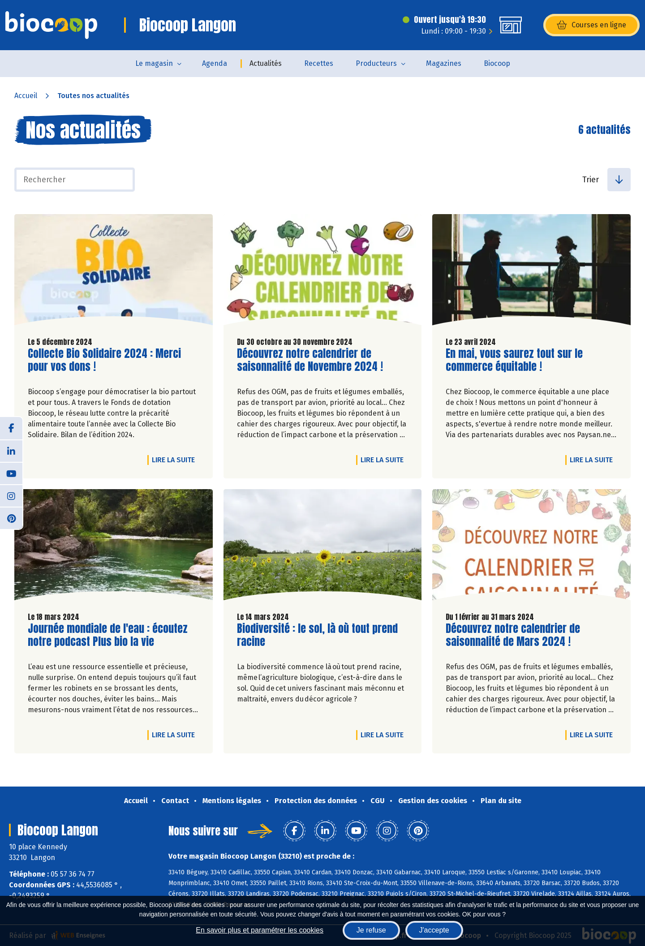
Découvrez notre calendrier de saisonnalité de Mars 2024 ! (513, 635)
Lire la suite (175, 459)
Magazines (443, 63)
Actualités (265, 63)
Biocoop (497, 63)
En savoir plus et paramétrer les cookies (259, 930)
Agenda (214, 63)
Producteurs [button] (376, 63)
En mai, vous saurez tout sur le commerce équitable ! (514, 360)
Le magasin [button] (154, 63)
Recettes (318, 63)
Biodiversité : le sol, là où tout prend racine (317, 635)
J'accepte (434, 930)
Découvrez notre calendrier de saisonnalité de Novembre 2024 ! (310, 360)
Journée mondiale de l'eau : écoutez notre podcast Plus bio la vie (108, 635)
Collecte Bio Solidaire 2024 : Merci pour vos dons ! (104, 360)
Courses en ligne (591, 25)
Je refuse (371, 930)
